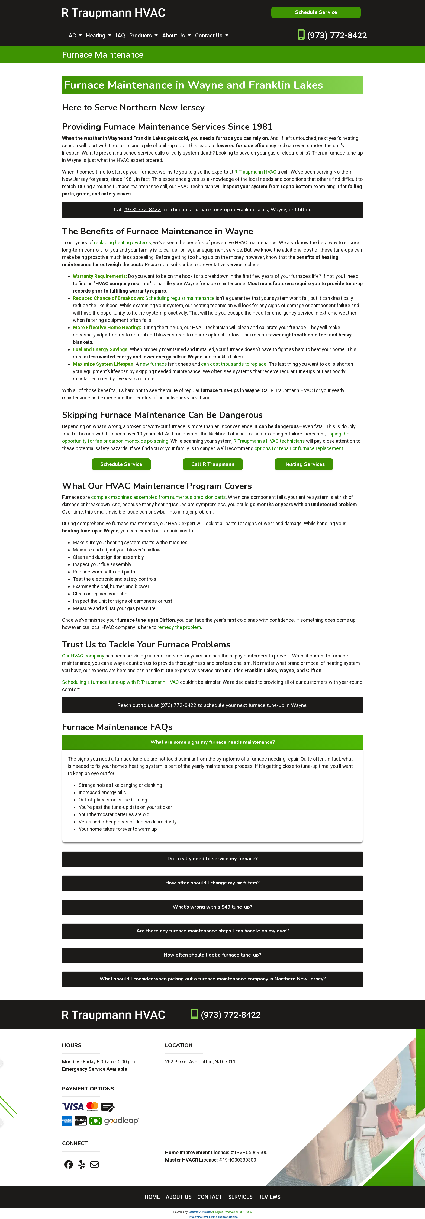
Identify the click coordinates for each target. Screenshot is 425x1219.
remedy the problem (179, 627)
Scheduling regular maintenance (180, 298)
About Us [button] (174, 35)
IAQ (120, 35)
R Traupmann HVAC (255, 172)
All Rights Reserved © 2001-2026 (231, 1212)
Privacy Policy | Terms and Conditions (213, 1216)
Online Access (199, 1212)
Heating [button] (96, 35)
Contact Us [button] (209, 35)
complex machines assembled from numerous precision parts (158, 497)
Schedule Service (316, 12)
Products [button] (141, 35)
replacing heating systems (122, 242)
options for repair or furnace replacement (299, 448)
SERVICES (240, 1197)
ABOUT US (179, 1197)
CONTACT (210, 1197)
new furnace (153, 364)
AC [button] (73, 35)
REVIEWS (269, 1197)
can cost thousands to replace (233, 364)
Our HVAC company (83, 656)
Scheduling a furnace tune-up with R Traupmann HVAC (120, 682)
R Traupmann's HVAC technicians (269, 441)
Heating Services (304, 464)
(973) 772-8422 (337, 35)
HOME (152, 1197)
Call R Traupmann (212, 464)
